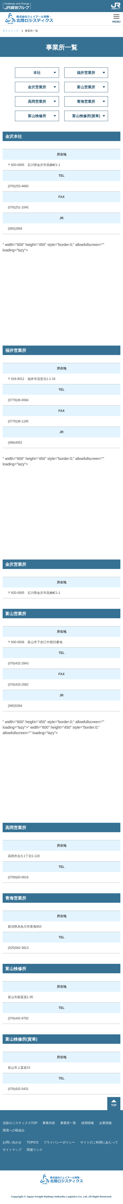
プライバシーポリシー (59, 1142)
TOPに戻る (113, 1103)
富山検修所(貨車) (86, 116)
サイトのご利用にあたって (99, 1142)
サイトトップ (10, 30)
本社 (37, 73)
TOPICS (32, 1142)
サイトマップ (12, 1150)
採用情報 (87, 1123)
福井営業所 (86, 73)
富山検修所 (37, 116)
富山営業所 (86, 87)
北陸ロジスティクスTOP (20, 1123)
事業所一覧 (68, 1123)
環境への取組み (14, 1130)
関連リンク (34, 1150)
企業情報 (105, 1123)
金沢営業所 (37, 87)
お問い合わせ (12, 1142)
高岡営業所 (37, 101)
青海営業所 (86, 101)
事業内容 (48, 1123)
